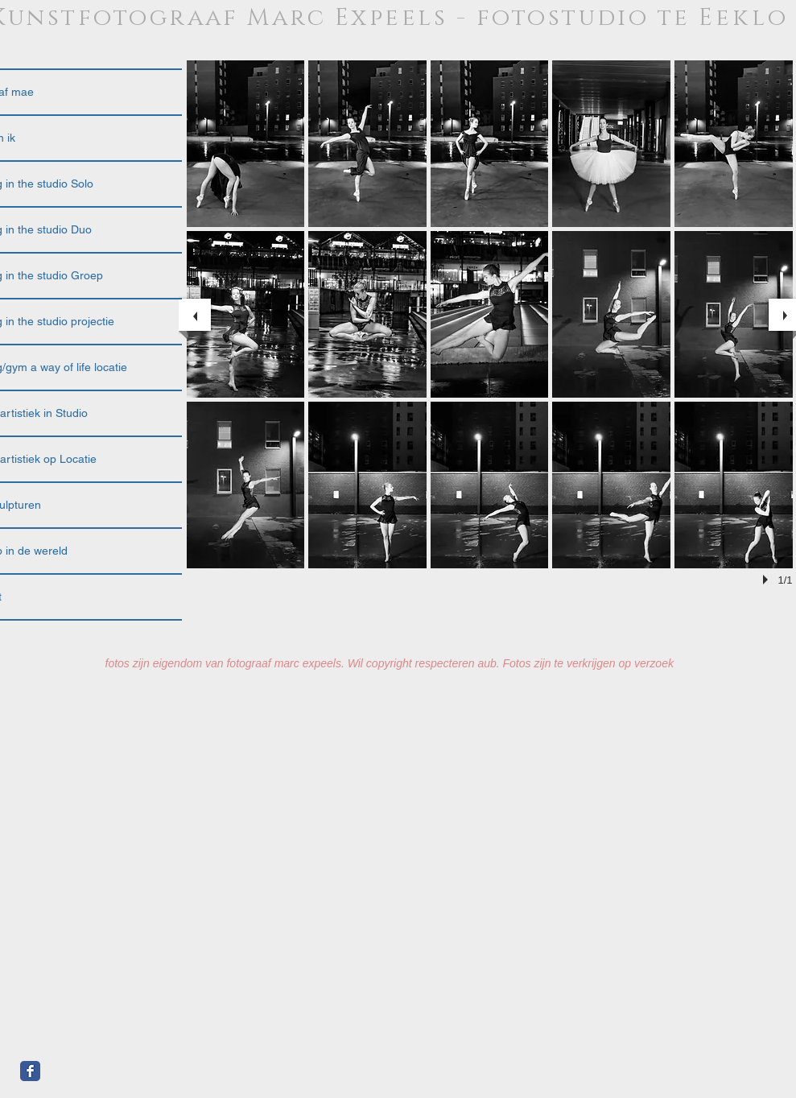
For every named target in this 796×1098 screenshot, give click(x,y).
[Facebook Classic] (30, 1071)
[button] (246, 143)
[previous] (195, 315)
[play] (768, 579)
